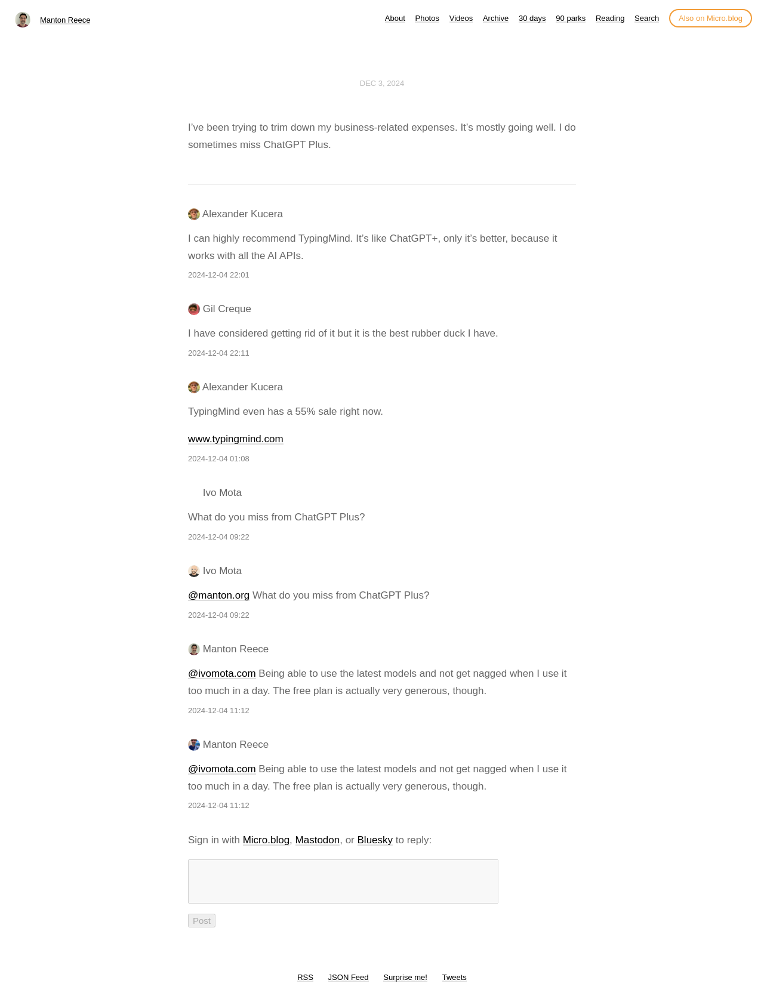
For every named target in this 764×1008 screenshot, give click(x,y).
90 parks (571, 18)
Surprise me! (405, 984)
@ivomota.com (222, 673)
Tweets (454, 984)
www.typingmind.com (236, 439)
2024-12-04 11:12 (218, 710)
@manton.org (218, 595)
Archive (496, 18)
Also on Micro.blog (711, 18)
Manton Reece (65, 20)
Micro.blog (266, 840)
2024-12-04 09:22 (218, 536)
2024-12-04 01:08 (218, 458)
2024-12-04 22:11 (218, 353)
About (395, 18)
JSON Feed (348, 984)
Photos (427, 18)
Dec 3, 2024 (382, 83)
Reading (610, 18)
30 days (532, 18)
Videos (461, 18)
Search (646, 18)
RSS (305, 984)
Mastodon (317, 840)
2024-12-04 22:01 (218, 274)
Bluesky (375, 840)
